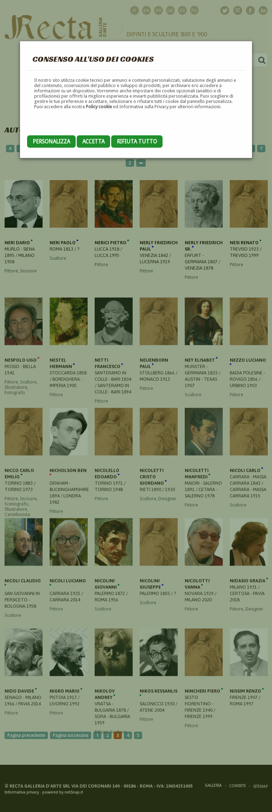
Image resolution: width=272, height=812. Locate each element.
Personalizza (51, 141)
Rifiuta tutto (137, 141)
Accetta (93, 141)
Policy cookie (99, 106)
